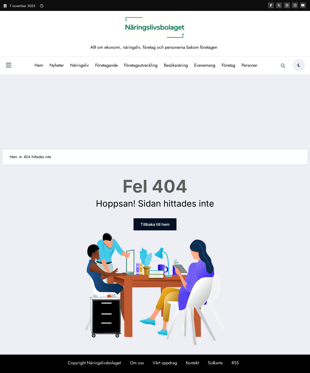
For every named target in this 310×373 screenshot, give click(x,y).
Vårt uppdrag (165, 363)
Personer (249, 65)
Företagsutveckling (141, 65)
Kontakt (192, 363)
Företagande (106, 65)
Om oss (137, 363)
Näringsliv (79, 65)
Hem (38, 65)
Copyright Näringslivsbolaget (94, 363)
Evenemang (204, 65)
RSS (235, 363)
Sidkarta (215, 363)
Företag (228, 65)
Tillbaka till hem (155, 224)
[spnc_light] (299, 65)
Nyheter (57, 65)
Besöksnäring (176, 65)
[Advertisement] (155, 111)
